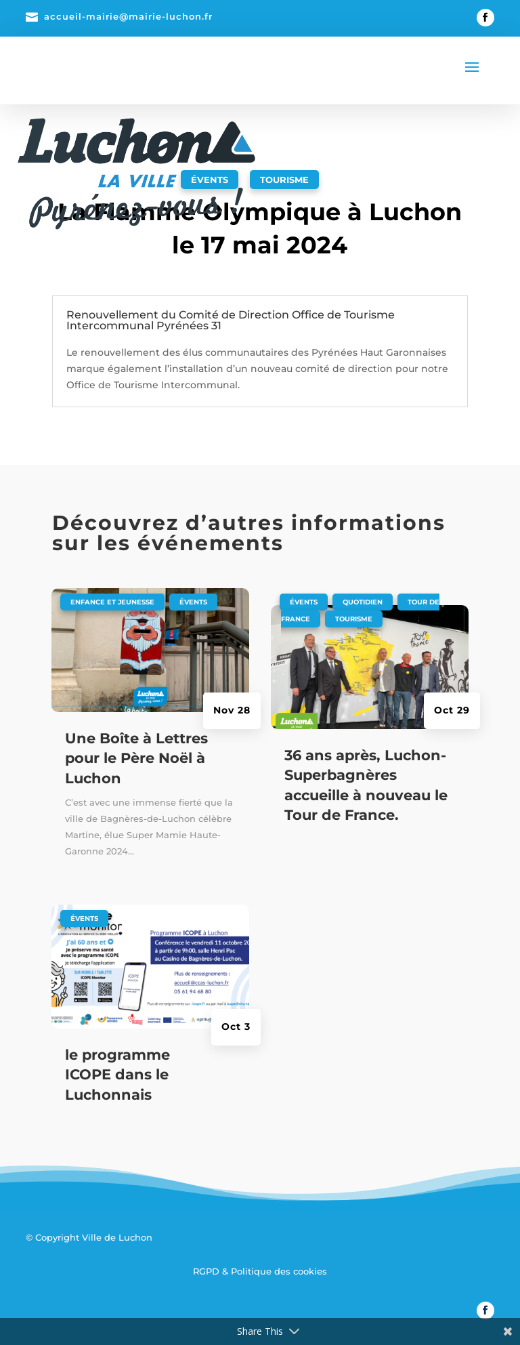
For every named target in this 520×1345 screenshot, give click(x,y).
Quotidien (363, 602)
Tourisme (284, 179)
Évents (193, 602)
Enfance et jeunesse (112, 602)
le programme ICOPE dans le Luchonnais (117, 1074)
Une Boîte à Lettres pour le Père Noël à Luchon (136, 758)
